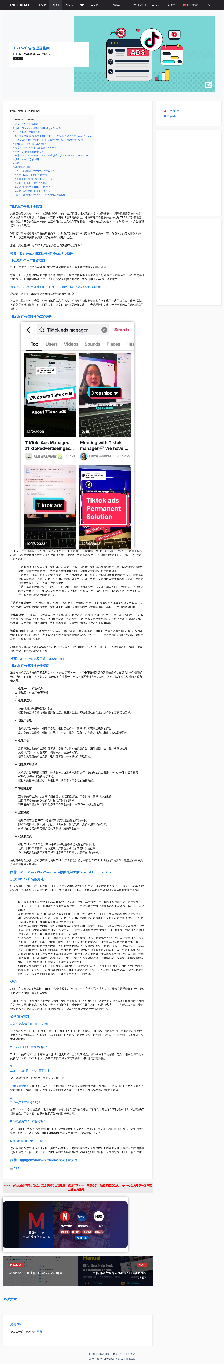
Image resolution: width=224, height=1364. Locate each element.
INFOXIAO (19, 5)
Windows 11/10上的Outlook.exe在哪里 (35, 1273)
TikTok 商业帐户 (19, 1085)
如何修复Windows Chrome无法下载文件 (48, 1160)
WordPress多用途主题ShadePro (43, 658)
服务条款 (130, 1354)
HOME (42, 5)
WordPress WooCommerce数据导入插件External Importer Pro (65, 872)
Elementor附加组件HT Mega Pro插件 (46, 253)
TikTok (56, 5)
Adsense (156, 5)
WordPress (100, 5)
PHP (82, 5)
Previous (16, 1265)
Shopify (69, 5)
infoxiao (17, 53)
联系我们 (117, 1354)
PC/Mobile (121, 5)
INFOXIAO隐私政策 (99, 1354)
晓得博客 (130, 1359)
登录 (39, 1331)
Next (142, 1265)
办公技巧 (172, 5)
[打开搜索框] (209, 5)
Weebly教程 (140, 5)
